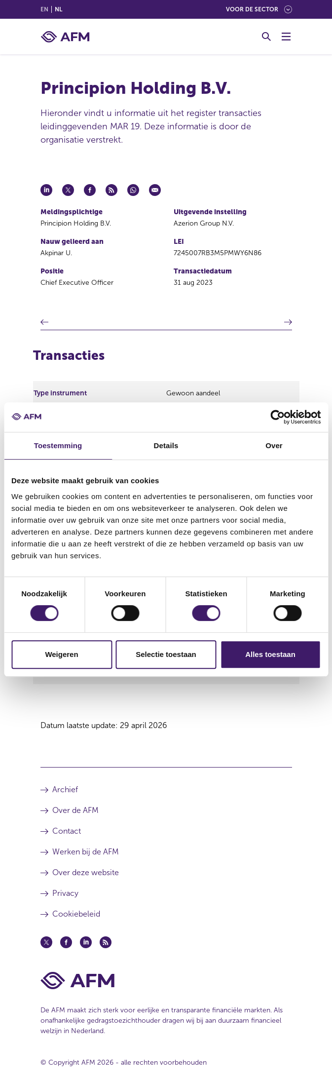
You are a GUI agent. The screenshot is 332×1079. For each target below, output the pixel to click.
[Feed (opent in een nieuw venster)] (105, 942)
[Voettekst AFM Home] (166, 980)
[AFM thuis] (65, 36)
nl (58, 9)
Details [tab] (166, 445)
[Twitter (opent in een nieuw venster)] (46, 942)
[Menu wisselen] (286, 36)
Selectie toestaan (166, 654)
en (44, 9)
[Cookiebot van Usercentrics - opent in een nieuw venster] (277, 417)
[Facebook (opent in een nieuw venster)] (66, 942)
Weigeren (61, 654)
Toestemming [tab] (58, 445)
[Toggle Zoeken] (266, 36)
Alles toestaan (270, 654)
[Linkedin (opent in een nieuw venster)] (86, 942)
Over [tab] (274, 445)
